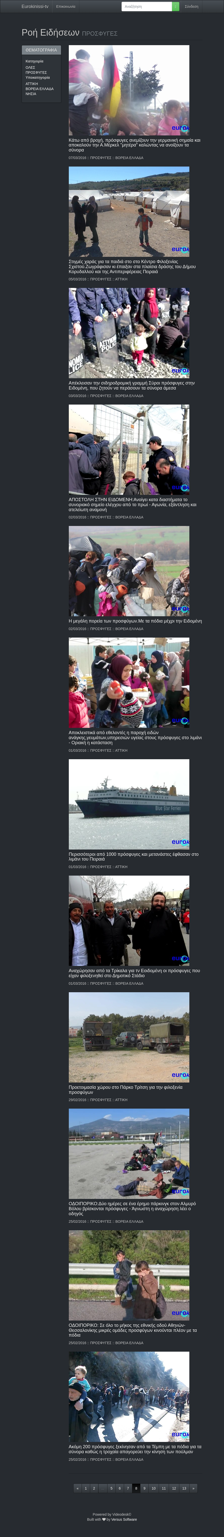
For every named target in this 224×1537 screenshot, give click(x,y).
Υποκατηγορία (38, 77)
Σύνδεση (191, 7)
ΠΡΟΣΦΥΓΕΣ (36, 72)
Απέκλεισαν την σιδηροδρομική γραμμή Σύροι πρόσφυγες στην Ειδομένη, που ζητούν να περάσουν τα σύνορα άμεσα (132, 385)
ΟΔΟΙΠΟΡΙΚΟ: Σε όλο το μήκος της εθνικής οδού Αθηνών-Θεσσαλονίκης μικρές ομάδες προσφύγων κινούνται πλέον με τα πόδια (133, 1330)
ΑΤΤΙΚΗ (32, 84)
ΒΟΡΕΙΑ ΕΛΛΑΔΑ (39, 89)
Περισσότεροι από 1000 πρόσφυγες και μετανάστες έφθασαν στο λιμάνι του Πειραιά (134, 857)
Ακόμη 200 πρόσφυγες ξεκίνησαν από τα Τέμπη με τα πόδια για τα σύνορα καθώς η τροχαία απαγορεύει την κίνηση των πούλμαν (135, 1449)
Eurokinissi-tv (35, 6)
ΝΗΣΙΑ (31, 94)
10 (154, 1488)
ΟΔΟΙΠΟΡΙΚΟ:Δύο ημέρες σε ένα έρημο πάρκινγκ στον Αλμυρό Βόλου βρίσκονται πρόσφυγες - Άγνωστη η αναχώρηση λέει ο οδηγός (132, 1208)
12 (174, 1488)
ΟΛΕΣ (30, 67)
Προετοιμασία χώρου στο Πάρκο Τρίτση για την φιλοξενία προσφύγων (126, 1090)
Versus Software (124, 1519)
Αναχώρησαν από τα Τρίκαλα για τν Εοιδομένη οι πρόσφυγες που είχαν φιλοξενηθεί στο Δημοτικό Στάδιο (134, 973)
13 (184, 1488)
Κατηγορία (34, 61)
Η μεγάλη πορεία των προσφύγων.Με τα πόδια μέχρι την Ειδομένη (135, 621)
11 (164, 1488)
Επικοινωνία (65, 7)
